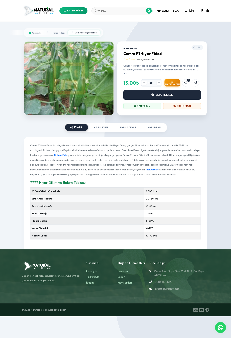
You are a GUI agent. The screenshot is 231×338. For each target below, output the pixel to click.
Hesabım (123, 271)
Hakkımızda (92, 277)
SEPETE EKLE (162, 95)
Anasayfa (91, 271)
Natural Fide (60, 154)
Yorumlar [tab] (154, 127)
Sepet (121, 277)
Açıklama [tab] (76, 127)
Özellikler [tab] (101, 127)
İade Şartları (125, 282)
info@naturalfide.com (167, 288)
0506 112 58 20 (164, 282)
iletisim (189, 10)
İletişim (90, 282)
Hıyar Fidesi (59, 32)
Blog (176, 10)
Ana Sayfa (163, 10)
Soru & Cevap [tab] (128, 127)
